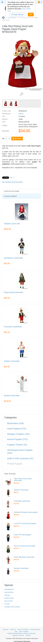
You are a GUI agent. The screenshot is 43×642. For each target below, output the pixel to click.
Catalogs (27, 635)
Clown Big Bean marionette (24, 557)
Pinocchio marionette (13, 327)
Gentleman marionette (13, 258)
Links (15, 631)
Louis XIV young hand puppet (25, 523)
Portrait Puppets (14, 464)
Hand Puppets (11, 17)
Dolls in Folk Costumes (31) (20, 458)
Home (3, 17)
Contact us (13, 629)
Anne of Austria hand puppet (24, 546)
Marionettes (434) (15, 423)
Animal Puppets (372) (17, 439)
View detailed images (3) (21, 94)
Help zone (6, 629)
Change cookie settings (12, 607)
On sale (6, 604)
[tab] (21, 191)
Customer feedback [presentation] (10, 196)
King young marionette (13, 292)
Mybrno (21, 114)
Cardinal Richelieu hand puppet (25, 512)
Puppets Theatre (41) (17, 444)
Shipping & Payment (18, 635)
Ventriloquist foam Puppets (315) (19, 451)
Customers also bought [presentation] (11, 191)
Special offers (8, 592)
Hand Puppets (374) (16, 428)
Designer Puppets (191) (18, 434)
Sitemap (7, 595)
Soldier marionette (11, 361)
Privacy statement (35, 629)
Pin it (11, 177)
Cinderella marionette (22, 501)
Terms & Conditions (23, 629)
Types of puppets (24, 631)
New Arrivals (8, 601)
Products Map (9, 598)
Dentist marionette (11, 396)
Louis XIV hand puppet (22, 535)
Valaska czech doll (12, 224)
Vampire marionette (21, 490)
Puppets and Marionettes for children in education (21, 633)
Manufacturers (9, 589)
